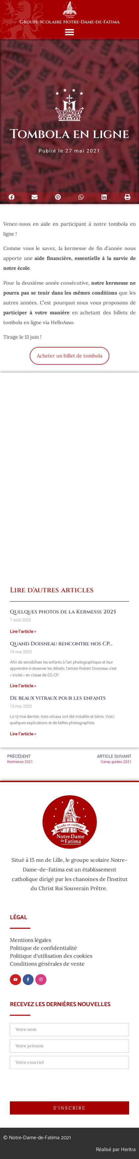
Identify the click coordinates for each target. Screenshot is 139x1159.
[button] (69, 31)
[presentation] (60, 1085)
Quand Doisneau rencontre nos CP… (61, 643)
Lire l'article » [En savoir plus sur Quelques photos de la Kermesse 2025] (23, 632)
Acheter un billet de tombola (69, 356)
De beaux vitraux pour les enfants (58, 698)
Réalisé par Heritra (116, 1149)
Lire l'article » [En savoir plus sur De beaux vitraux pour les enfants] (23, 734)
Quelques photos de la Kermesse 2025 (63, 611)
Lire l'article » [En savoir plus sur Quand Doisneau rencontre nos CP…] (23, 686)
